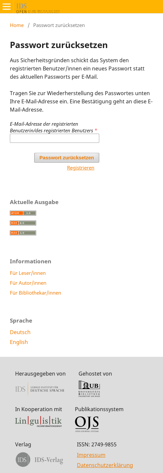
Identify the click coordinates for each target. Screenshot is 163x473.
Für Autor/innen (28, 282)
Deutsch (20, 332)
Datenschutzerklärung (105, 465)
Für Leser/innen (28, 273)
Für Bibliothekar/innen (35, 292)
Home (17, 25)
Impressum (91, 455)
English (19, 342)
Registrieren (80, 167)
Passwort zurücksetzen (66, 157)
